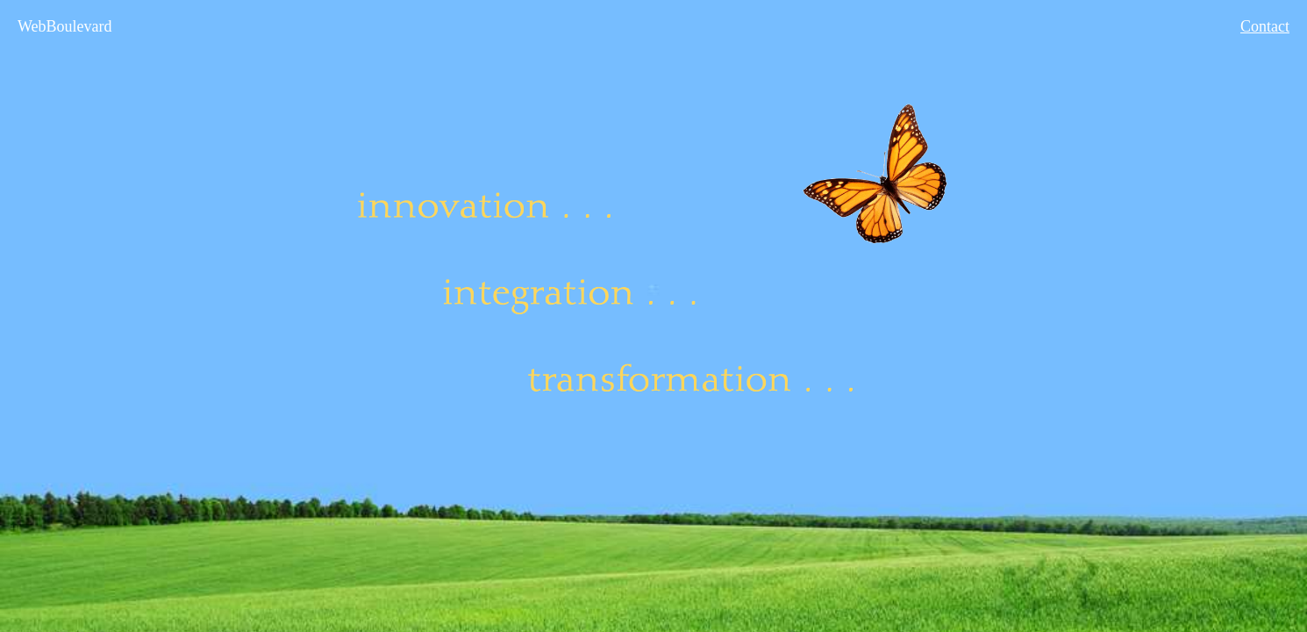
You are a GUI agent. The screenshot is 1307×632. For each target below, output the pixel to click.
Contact (1264, 26)
